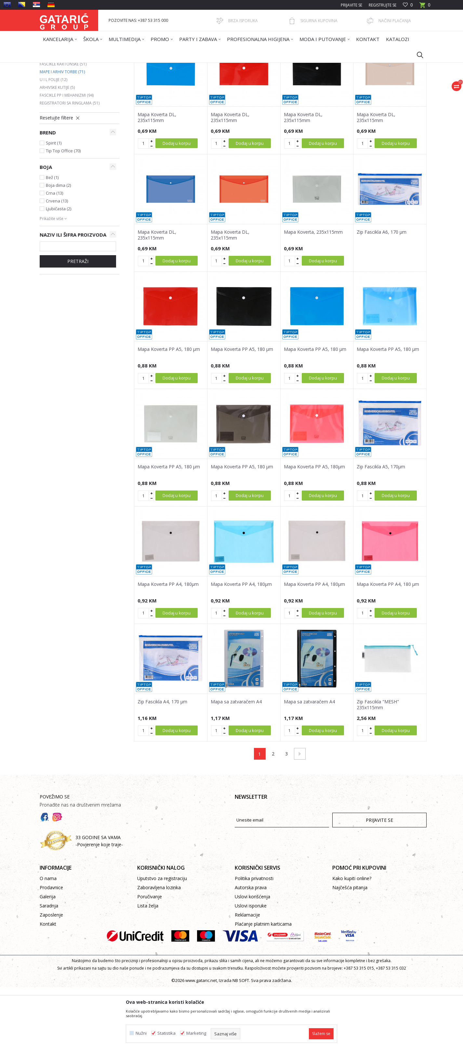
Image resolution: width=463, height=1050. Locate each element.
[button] (416, 54)
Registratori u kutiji (64, 111)
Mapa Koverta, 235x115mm (313, 295)
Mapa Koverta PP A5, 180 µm (169, 412)
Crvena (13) (57, 264)
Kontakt (48, 987)
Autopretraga (234, 90)
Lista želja (147, 968)
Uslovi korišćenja (252, 959)
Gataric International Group (65, 67)
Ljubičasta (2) (58, 271)
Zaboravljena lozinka (159, 950)
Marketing (196, 1033)
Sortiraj (265, 90)
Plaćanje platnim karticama (263, 987)
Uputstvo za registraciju (162, 941)
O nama (48, 941)
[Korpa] (424, 7)
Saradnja (49, 968)
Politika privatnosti (254, 941)
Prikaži (334, 90)
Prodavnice (51, 950)
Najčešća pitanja (349, 950)
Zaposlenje (51, 977)
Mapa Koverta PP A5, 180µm (314, 529)
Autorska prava (251, 950)
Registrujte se (382, 5)
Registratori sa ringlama (69, 166)
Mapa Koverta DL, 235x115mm (157, 180)
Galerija (48, 959)
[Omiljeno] (408, 5)
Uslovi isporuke (251, 968)
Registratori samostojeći (69, 119)
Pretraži (77, 324)
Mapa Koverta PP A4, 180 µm (388, 647)
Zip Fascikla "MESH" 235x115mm (378, 767)
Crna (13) (54, 256)
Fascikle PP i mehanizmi (67, 158)
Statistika (166, 1033)
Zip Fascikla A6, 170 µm (381, 295)
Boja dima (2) (58, 248)
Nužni (141, 1033)
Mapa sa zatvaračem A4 (236, 764)
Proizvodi (103, 67)
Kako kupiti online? (351, 941)
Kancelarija (127, 67)
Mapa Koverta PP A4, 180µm (168, 647)
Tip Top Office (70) (63, 213)
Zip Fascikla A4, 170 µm (162, 764)
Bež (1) (52, 240)
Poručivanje (149, 959)
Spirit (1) (53, 206)
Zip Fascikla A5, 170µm (381, 529)
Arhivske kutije (57, 150)
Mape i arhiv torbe (62, 134)
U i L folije (53, 142)
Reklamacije (247, 977)
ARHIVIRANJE (153, 67)
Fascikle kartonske (63, 127)
